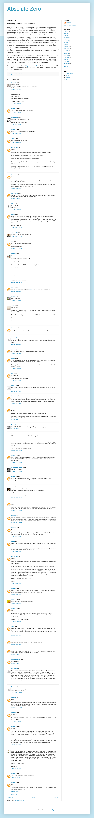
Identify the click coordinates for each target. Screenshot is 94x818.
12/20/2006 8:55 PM (16, 621)
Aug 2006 (66, 65)
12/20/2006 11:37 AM (16, 482)
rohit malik (14, 253)
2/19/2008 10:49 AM (16, 768)
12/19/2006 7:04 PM (16, 112)
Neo (67, 79)
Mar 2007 (66, 52)
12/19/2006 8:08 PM (16, 142)
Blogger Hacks (69, 73)
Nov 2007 (66, 41)
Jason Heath (14, 232)
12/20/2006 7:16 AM (16, 380)
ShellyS (13, 138)
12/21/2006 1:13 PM (16, 744)
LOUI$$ (13, 214)
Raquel (13, 358)
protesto (13, 515)
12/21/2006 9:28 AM (16, 663)
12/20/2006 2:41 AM (16, 323)
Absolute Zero (24, 9)
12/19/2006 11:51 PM (16, 282)
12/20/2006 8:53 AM (16, 429)
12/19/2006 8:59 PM (16, 209)
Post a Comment (13, 794)
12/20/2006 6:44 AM (16, 368)
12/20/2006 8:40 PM (16, 551)
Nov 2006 (66, 59)
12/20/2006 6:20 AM (16, 353)
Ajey (12, 349)
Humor (67, 75)
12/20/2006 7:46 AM (16, 420)
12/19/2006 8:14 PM (16, 188)
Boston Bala (14, 117)
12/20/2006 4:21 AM (16, 344)
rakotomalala (14, 193)
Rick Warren (14, 749)
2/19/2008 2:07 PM (15, 777)
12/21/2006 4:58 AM (16, 635)
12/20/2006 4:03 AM (16, 332)
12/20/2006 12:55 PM (16, 523)
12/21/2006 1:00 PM (16, 721)
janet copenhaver (15, 659)
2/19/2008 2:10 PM (15, 791)
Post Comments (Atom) (19, 800)
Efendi (13, 296)
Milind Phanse (15, 640)
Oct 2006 (66, 61)
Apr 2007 (66, 50)
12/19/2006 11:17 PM (16, 248)
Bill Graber (14, 385)
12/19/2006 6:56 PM (16, 89)
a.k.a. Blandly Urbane (16, 467)
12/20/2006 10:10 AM (16, 462)
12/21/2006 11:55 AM (16, 692)
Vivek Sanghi (14, 337)
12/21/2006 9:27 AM (16, 654)
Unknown (13, 108)
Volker (13, 305)
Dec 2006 (66, 57)
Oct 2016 (66, 31)
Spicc (12, 626)
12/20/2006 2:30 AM (16, 300)
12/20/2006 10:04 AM (16, 450)
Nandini (13, 687)
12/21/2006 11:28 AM (16, 682)
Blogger (53, 810)
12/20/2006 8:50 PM (16, 603)
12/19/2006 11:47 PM (16, 270)
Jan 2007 (66, 55)
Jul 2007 (66, 44)
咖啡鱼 (13, 203)
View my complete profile (70, 25)
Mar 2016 (66, 33)
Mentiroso (13, 82)
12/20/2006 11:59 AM (16, 510)
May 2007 (66, 48)
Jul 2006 (66, 67)
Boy (12, 373)
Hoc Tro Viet (14, 147)
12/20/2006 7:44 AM (16, 403)
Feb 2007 (66, 54)
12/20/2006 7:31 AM (16, 391)
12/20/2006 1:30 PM (16, 536)
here (30, 289)
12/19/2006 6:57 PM (16, 103)
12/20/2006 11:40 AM (16, 497)
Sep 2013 (66, 37)
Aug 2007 (66, 42)
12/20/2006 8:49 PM (16, 583)
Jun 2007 (66, 46)
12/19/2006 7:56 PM (16, 133)
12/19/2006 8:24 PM (16, 198)
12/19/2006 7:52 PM (16, 124)
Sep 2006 (66, 63)
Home (33, 797)
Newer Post (10, 797)
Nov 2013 (66, 35)
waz (12, 486)
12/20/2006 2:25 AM (16, 291)
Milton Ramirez (15, 424)
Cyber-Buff (14, 599)
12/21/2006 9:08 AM (16, 644)
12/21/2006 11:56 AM (16, 707)
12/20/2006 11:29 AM (16, 471)
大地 (12, 241)
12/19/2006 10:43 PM (16, 227)
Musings (13, 74)
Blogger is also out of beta (32, 66)
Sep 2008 (66, 39)
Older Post (55, 797)
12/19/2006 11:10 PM (16, 236)
